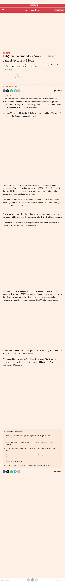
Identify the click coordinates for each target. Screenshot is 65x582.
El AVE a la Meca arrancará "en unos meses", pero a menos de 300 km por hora (31, 449)
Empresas (6, 53)
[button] (4, 91)
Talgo (15, 86)
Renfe (11, 86)
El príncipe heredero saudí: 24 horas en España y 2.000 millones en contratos (29, 443)
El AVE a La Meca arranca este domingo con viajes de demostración (29, 465)
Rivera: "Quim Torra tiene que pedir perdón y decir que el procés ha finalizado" (29, 437)
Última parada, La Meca (14, 461)
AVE (7, 86)
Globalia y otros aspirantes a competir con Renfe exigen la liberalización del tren (31, 456)
